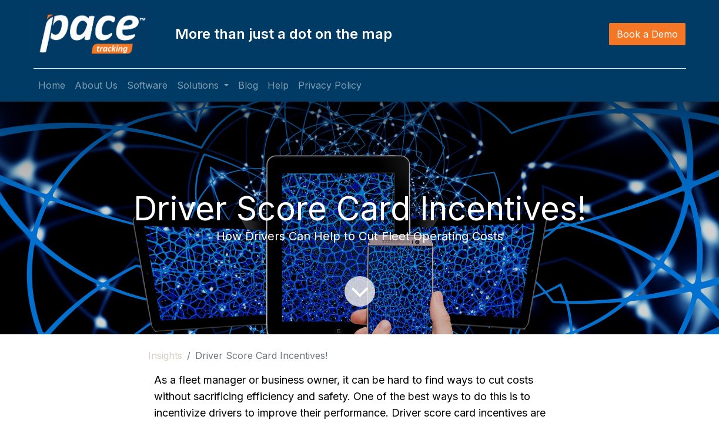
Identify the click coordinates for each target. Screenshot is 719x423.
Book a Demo (647, 34)
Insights (165, 355)
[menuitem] (52, 85)
